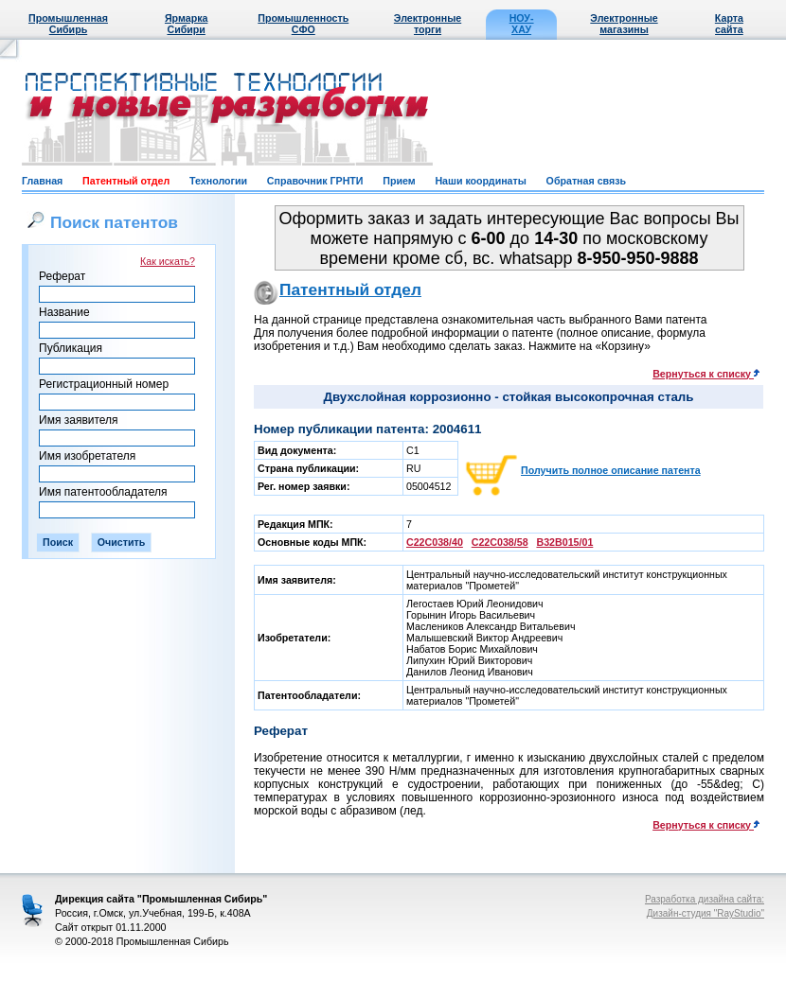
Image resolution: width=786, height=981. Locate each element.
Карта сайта (729, 23)
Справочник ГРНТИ (315, 180)
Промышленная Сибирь (68, 23)
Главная (42, 180)
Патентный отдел (126, 180)
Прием (399, 180)
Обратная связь (586, 180)
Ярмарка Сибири (186, 23)
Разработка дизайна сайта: (704, 899)
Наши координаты (480, 180)
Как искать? (167, 261)
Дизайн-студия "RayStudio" (705, 913)
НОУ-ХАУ (521, 23)
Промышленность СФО (303, 23)
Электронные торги (427, 23)
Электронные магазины (623, 23)
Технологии (218, 180)
